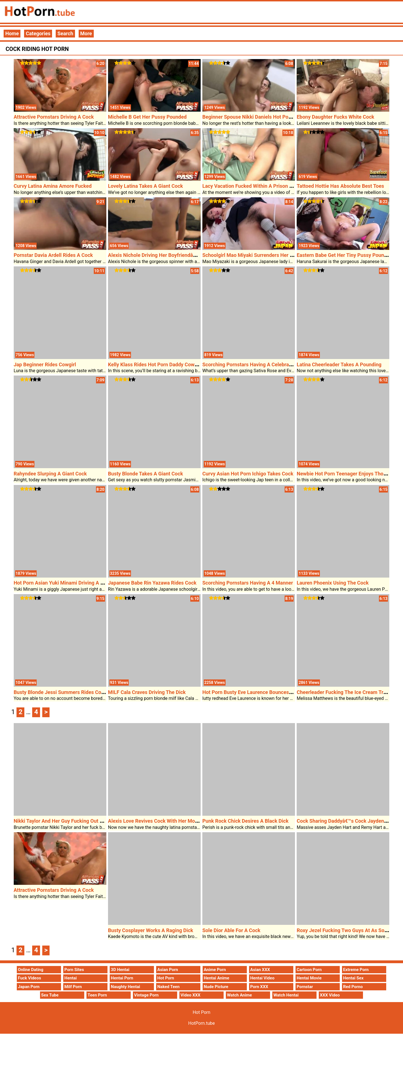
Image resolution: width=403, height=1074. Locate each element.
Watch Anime (239, 995)
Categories (38, 33)
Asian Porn (167, 969)
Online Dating (30, 969)
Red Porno (353, 986)
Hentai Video (262, 978)
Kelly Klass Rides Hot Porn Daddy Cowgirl (155, 364)
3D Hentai (120, 969)
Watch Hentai (286, 995)
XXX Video (330, 995)
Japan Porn (28, 986)
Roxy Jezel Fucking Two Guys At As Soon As (347, 930)
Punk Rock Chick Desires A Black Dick (245, 821)
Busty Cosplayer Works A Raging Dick (150, 930)
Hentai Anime (216, 978)
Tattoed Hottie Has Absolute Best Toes (340, 186)
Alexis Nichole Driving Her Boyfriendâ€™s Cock (161, 255)
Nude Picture (216, 986)
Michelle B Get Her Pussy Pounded (147, 117)
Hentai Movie (309, 978)
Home (12, 33)
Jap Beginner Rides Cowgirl (45, 364)
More (86, 33)
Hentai (70, 978)
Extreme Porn (356, 969)
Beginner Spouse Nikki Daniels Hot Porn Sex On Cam (262, 117)
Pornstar (305, 986)
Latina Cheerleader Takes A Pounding (339, 364)
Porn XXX (259, 986)
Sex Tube (49, 995)
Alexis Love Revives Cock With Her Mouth (155, 821)
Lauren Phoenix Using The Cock (333, 583)
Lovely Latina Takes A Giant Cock (145, 186)
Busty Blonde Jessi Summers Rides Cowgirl (63, 692)
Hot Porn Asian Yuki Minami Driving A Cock (63, 583)
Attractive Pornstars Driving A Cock (54, 117)
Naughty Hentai (125, 986)
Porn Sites (74, 969)
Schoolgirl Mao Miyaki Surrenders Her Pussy (252, 255)
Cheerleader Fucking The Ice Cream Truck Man (349, 692)
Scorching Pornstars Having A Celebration (249, 364)
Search (65, 33)
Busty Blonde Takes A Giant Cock (145, 474)
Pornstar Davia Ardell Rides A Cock (53, 255)
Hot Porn (165, 978)
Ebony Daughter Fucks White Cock (335, 117)
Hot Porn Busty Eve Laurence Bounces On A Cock (258, 692)
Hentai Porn (122, 978)
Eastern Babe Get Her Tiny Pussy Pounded (344, 255)
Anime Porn (215, 969)
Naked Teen (168, 986)
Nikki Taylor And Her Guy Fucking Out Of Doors (67, 821)
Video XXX (190, 995)
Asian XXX (260, 969)
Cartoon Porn (309, 969)
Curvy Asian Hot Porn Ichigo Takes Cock (247, 474)
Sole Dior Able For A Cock (231, 930)
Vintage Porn (146, 995)
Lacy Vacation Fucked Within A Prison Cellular (254, 186)
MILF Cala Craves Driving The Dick (147, 692)
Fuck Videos (29, 978)
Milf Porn (73, 986)
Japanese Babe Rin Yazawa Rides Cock (152, 583)
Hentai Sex (353, 978)
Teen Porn (97, 995)
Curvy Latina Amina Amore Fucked (53, 186)
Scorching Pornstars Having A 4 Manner (247, 583)
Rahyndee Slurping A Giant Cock (50, 474)
